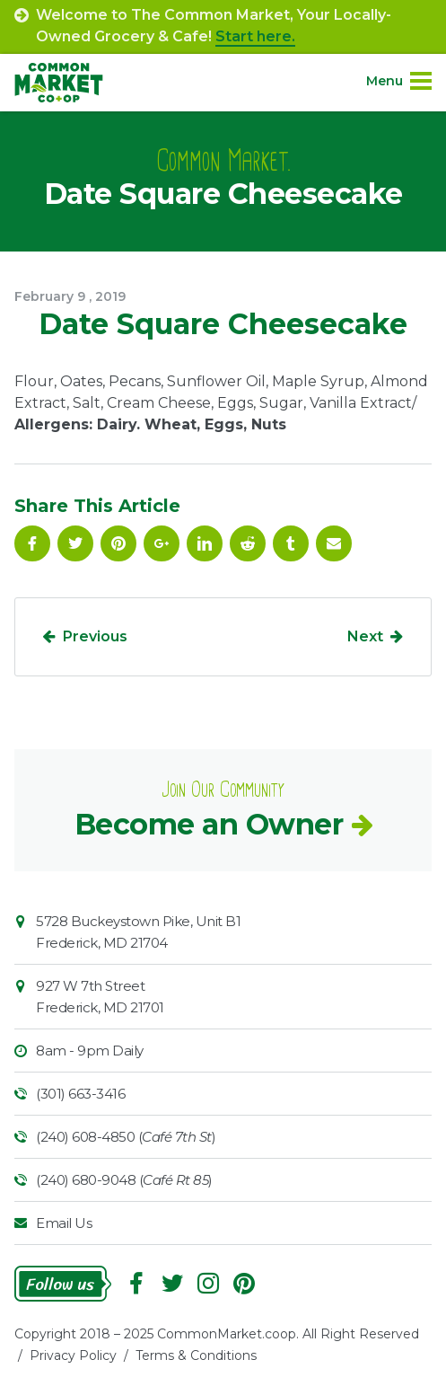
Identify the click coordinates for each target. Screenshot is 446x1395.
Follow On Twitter (75, 543)
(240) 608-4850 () (125, 1136)
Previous (95, 636)
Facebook (32, 543)
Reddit (248, 543)
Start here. (255, 36)
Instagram (208, 1284)
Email (334, 543)
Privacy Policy (73, 1355)
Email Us (64, 1223)
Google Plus (161, 543)
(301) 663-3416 (80, 1093)
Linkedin (205, 543)
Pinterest (118, 543)
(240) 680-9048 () (124, 1179)
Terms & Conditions (196, 1355)
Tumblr (291, 543)
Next (365, 636)
